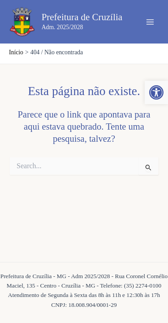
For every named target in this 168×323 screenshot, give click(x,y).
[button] (156, 92)
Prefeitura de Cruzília (82, 17)
